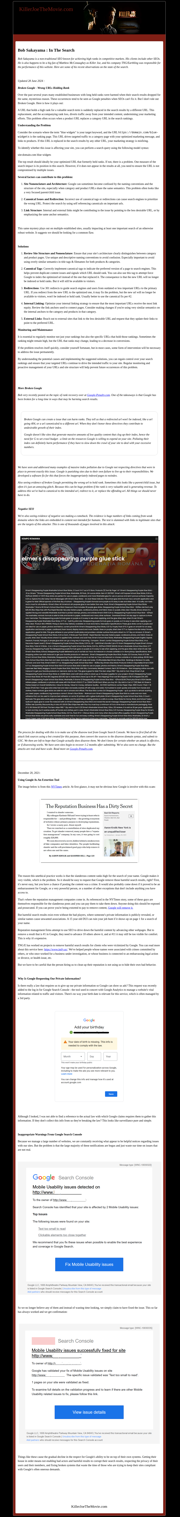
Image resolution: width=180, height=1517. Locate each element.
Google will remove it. (120, 907)
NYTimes (56, 786)
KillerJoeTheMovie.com (46, 9)
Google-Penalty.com (98, 395)
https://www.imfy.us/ (55, 949)
